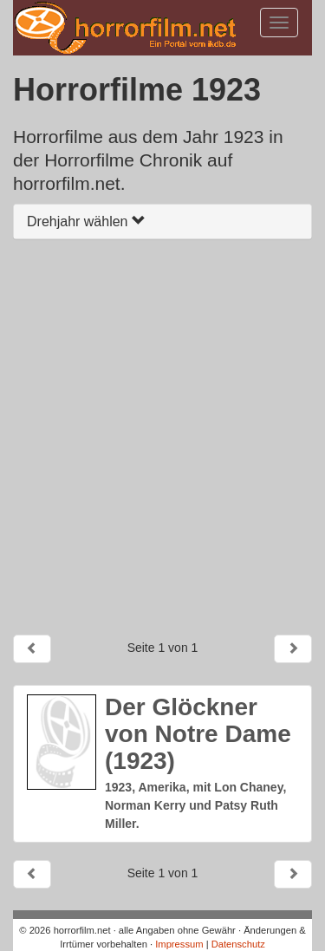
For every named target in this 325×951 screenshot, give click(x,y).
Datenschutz (238, 944)
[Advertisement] (162, 436)
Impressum (179, 944)
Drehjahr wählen (86, 221)
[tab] (162, 221)
